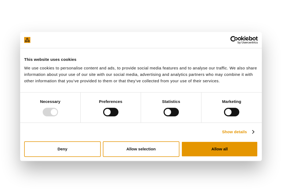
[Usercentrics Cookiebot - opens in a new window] (234, 40)
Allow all (219, 149)
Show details (234, 131)
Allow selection (141, 149)
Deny (62, 149)
